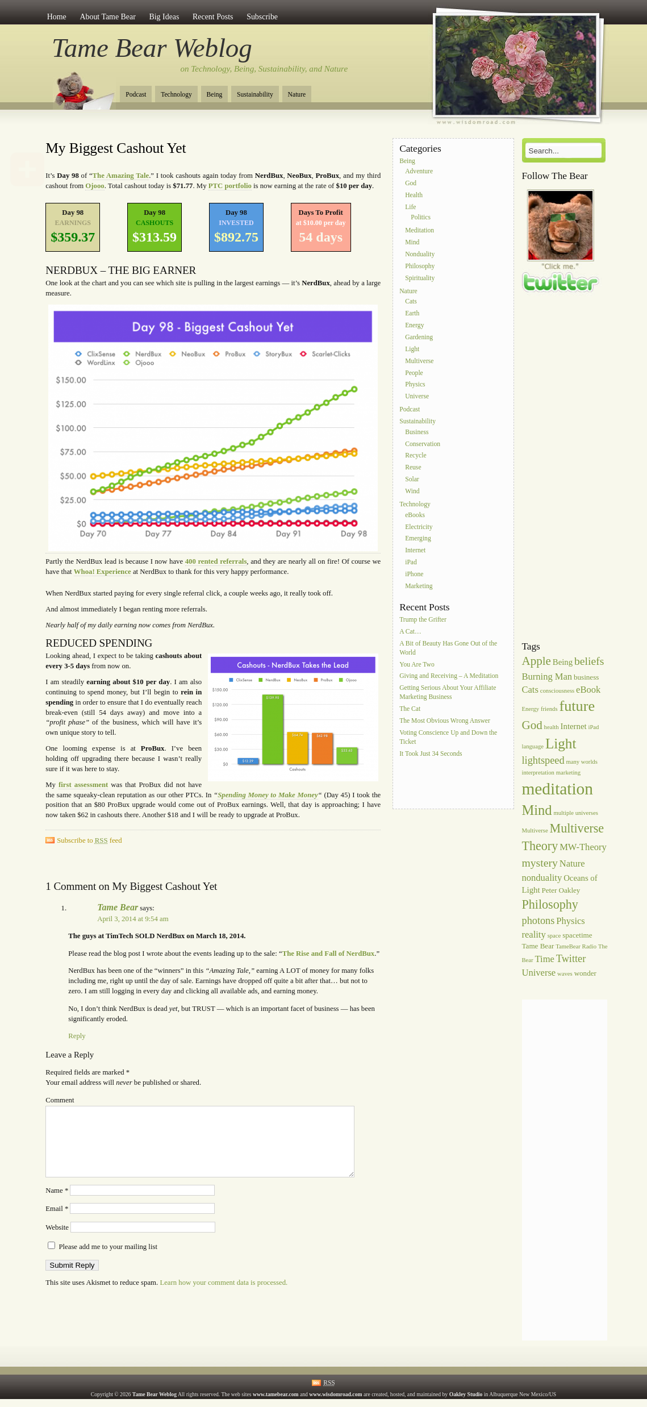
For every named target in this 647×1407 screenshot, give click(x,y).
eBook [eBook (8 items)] (588, 689)
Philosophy (420, 266)
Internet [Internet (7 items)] (574, 726)
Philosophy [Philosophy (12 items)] (550, 904)
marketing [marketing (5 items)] (568, 772)
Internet (415, 551)
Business (416, 432)
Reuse (413, 468)
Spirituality (420, 278)
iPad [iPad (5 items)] (593, 727)
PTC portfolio (230, 186)
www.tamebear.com (276, 1394)
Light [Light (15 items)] (561, 743)
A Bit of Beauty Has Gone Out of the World (448, 648)
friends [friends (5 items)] (549, 709)
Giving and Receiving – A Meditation (448, 676)
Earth (412, 314)
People (414, 373)
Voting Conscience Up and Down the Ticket (448, 737)
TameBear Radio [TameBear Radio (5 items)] (576, 946)
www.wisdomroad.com (335, 1394)
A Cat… (410, 631)
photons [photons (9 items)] (538, 920)
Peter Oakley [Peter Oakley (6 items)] (560, 890)
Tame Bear (117, 907)
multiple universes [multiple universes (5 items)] (575, 813)
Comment (59, 1100)
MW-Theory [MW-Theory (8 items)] (583, 847)
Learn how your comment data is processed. (223, 1296)
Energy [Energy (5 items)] (531, 709)
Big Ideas (164, 17)
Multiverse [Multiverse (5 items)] (535, 830)
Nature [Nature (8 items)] (572, 863)
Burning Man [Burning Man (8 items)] (547, 676)
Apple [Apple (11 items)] (536, 661)
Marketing (418, 586)
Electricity (418, 527)
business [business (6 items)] (586, 677)
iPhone (414, 574)
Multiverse (419, 361)
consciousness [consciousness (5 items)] (557, 691)
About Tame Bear (107, 17)
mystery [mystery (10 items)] (540, 862)
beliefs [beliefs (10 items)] (589, 661)
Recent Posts (213, 17)
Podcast (136, 94)
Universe (417, 397)
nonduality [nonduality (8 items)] (542, 877)
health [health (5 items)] (551, 727)
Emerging (418, 539)
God (410, 183)
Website (57, 1241)
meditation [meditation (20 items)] (557, 789)
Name (56, 1204)
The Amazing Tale (121, 176)
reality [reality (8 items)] (534, 934)
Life (410, 207)
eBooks (415, 515)
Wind (412, 491)
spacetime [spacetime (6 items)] (577, 935)
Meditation (419, 231)
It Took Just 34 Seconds (430, 753)
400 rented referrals (216, 561)
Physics (415, 385)
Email (56, 1222)
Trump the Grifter (422, 619)
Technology (176, 94)
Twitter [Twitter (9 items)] (571, 958)
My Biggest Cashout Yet (115, 148)
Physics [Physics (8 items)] (570, 920)
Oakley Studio (466, 1394)
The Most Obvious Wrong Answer (444, 721)
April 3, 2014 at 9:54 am (132, 919)
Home (56, 17)
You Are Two (417, 664)
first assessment (83, 785)
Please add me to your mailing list (102, 1260)
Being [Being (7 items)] (563, 662)
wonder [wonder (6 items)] (585, 973)
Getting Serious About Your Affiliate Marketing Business (447, 693)
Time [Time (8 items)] (544, 959)
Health (414, 195)
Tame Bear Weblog (152, 48)
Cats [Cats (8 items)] (530, 689)
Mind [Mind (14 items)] (537, 810)
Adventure (419, 172)
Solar (412, 479)
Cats (411, 302)
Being (215, 94)
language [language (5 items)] (533, 746)
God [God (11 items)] (532, 725)
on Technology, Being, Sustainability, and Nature (264, 68)
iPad (411, 562)
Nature (297, 94)
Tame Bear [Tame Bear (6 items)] (538, 946)
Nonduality (420, 254)
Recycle (415, 456)
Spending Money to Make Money (268, 795)
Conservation (422, 444)
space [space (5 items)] (554, 936)
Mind (412, 243)
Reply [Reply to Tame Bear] (76, 1036)
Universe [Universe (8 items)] (539, 972)
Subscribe (262, 17)
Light (412, 349)
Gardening (419, 337)
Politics (421, 218)
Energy (414, 325)
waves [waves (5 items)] (565, 974)
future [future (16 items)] (577, 706)
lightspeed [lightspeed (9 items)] (543, 760)
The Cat (409, 709)
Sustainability (255, 94)
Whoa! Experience (102, 572)
